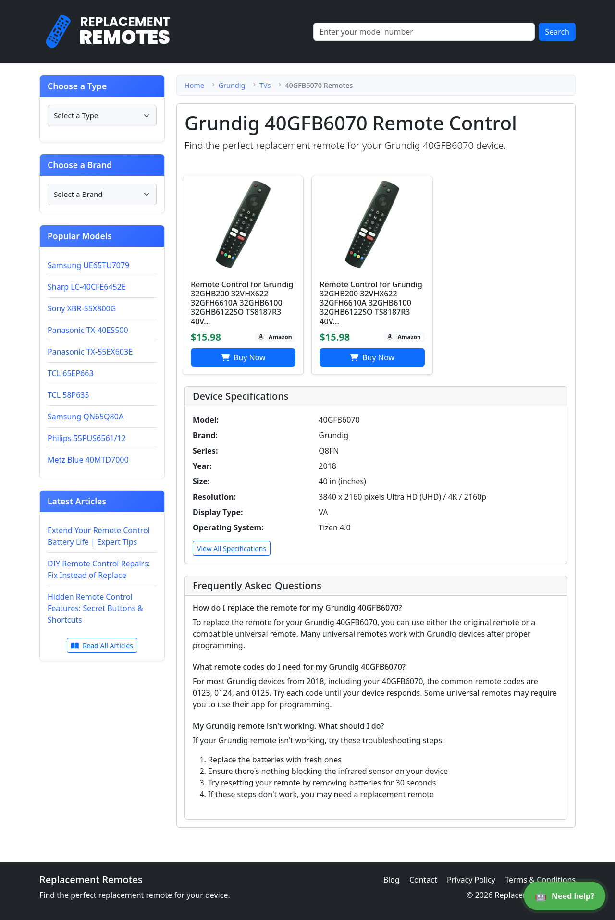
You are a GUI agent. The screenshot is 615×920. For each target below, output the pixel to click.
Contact (423, 879)
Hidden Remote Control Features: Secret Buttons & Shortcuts (95, 608)
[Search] (424, 32)
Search (557, 31)
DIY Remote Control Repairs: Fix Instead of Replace (99, 569)
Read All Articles (102, 645)
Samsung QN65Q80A (85, 416)
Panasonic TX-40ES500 (88, 330)
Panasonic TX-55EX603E (90, 351)
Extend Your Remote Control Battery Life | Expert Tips (99, 536)
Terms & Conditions (540, 879)
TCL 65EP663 (71, 373)
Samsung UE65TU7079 (88, 265)
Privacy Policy (471, 879)
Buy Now (243, 357)
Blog (391, 879)
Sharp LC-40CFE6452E (87, 287)
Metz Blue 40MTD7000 (88, 459)
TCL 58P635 (68, 395)
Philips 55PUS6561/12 (87, 438)
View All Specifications (231, 548)
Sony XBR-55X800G (82, 308)
